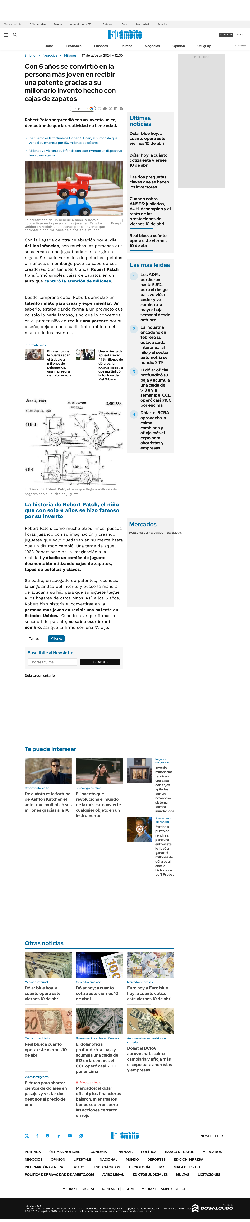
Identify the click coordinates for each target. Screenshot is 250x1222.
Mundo (132, 1159)
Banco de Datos (179, 1152)
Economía (74, 46)
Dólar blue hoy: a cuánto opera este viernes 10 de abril (148, 138)
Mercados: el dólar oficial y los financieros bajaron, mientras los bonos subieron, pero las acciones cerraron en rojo (98, 1101)
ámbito (30, 55)
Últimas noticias (64, 1152)
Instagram (47, 1136)
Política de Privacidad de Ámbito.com (59, 1174)
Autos (79, 1167)
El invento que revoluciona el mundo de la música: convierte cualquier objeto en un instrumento (98, 804)
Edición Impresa (188, 1159)
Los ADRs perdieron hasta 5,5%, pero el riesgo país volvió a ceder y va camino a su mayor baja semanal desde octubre (155, 297)
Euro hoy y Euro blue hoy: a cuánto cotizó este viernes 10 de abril (149, 993)
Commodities (161, 532)
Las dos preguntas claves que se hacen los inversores (149, 182)
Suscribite (100, 661)
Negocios (152, 46)
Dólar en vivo (38, 24)
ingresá (240, 35)
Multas (182, 1174)
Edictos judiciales (150, 1174)
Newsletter (240, 46)
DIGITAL (78, 1189)
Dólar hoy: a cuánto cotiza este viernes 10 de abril (148, 160)
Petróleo (108, 24)
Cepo (125, 24)
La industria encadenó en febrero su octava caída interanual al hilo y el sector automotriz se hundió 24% (154, 345)
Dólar (49, 46)
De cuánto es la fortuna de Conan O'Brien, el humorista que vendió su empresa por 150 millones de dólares (73, 140)
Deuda (58, 24)
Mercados (212, 1152)
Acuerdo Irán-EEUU (82, 24)
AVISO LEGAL (113, 1174)
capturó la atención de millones (78, 281)
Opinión (178, 46)
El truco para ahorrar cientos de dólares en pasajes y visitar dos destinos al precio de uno (46, 1093)
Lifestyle (82, 1159)
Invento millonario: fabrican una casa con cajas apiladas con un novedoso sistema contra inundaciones (165, 789)
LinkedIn (58, 1136)
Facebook (37, 1136)
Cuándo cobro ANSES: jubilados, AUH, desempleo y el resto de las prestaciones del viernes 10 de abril (150, 211)
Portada (33, 1152)
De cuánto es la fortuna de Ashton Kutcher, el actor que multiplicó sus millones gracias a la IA (48, 802)
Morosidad (142, 24)
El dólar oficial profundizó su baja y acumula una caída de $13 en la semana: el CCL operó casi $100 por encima (156, 387)
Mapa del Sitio (187, 1167)
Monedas (135, 532)
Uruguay (204, 46)
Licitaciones (209, 1174)
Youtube (70, 1135)
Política (126, 46)
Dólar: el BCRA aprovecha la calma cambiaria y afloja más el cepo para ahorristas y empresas (154, 430)
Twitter (27, 1135)
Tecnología (139, 1167)
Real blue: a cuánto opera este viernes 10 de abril (148, 240)
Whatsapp (81, 1136)
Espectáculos (107, 1167)
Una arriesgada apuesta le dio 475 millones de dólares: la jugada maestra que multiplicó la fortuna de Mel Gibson (110, 365)
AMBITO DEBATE (165, 1189)
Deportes (156, 1159)
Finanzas (101, 46)
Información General (45, 1167)
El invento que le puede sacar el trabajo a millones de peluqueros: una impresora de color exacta (59, 363)
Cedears (176, 532)
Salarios (162, 24)
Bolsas (147, 532)
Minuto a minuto (90, 1082)
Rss (162, 1167)
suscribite (226, 35)
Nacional (108, 1159)
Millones (70, 55)
